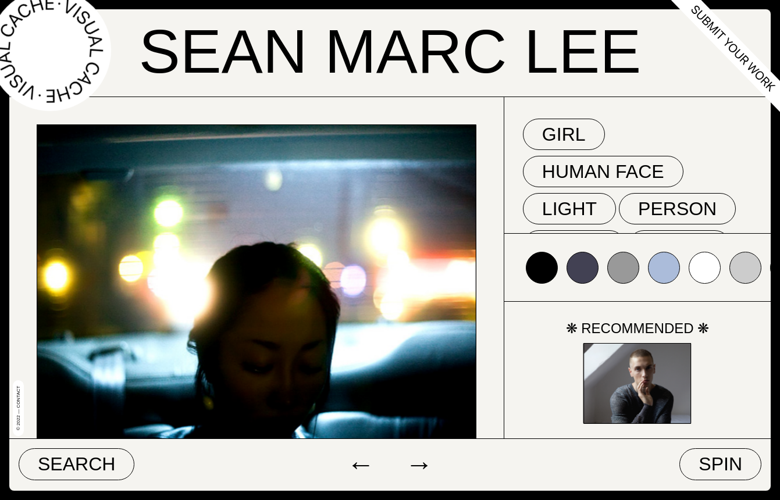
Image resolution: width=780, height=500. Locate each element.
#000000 (542, 268)
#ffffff (705, 268)
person (677, 208)
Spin (720, 463)
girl (564, 134)
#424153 (583, 268)
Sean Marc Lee (390, 51)
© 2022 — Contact (18, 408)
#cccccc (745, 268)
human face (603, 171)
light (569, 208)
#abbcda (664, 268)
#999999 (623, 268)
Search (76, 463)
